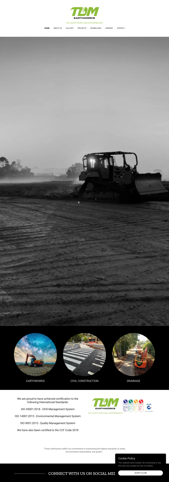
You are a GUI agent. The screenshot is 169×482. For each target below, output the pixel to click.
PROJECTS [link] (82, 28)
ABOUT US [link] (58, 28)
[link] (84, 15)
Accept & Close (140, 473)
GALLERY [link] (69, 28)
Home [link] (46, 28)
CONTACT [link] (121, 28)
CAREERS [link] (109, 28)
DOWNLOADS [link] (95, 28)
